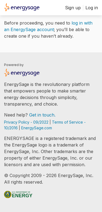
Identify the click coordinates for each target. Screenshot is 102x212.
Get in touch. (42, 115)
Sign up (73, 7)
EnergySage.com (36, 128)
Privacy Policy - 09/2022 (27, 122)
